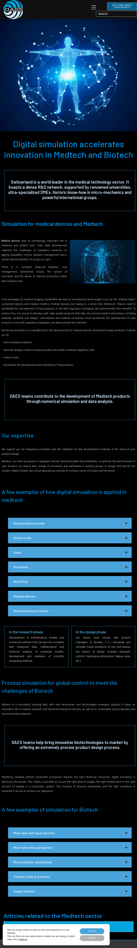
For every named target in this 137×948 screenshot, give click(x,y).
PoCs (108, 642)
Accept (91, 930)
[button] (70, 523)
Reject (90, 937)
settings (30, 939)
